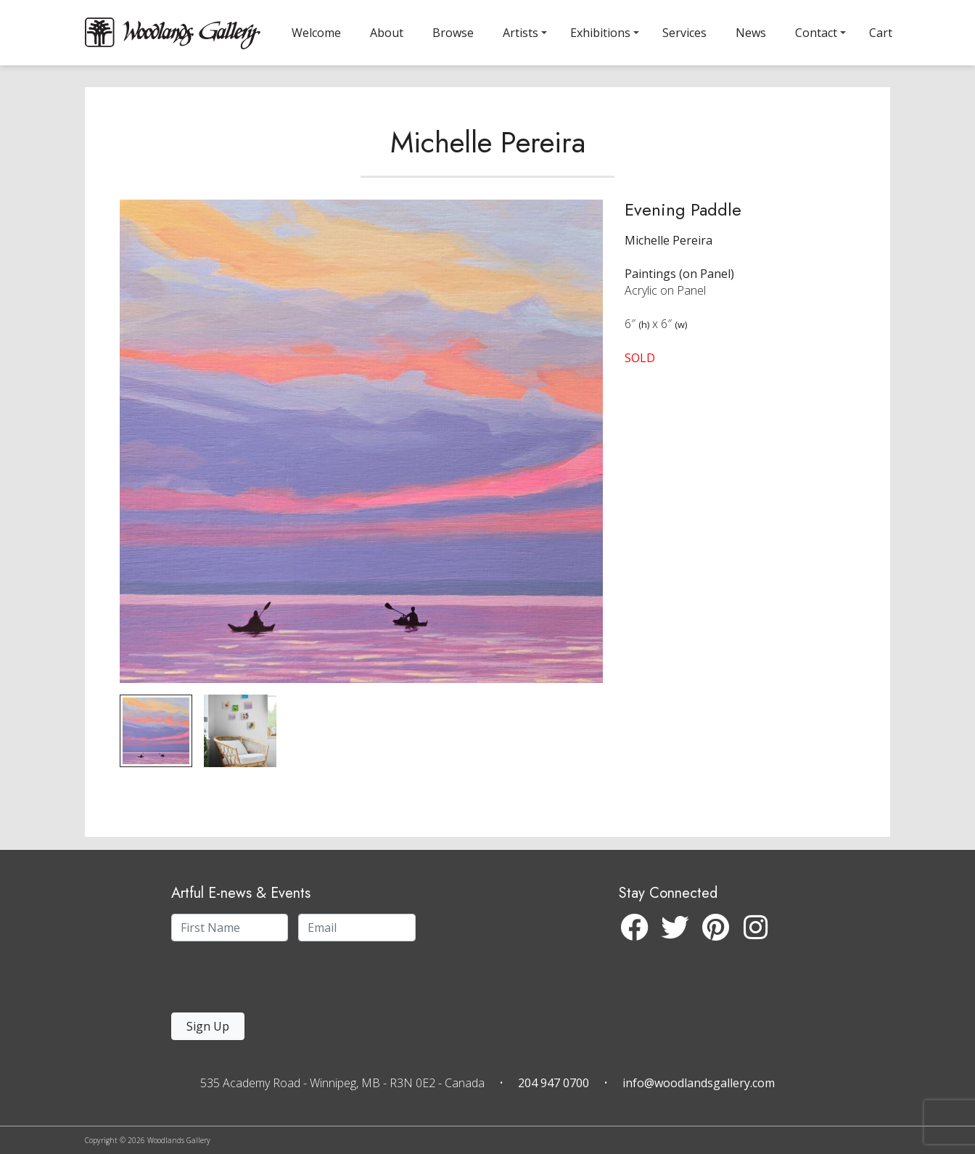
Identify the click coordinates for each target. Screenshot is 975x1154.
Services (684, 33)
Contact (816, 33)
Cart (880, 33)
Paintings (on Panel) (679, 287)
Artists (520, 33)
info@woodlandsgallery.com (698, 1083)
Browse (453, 33)
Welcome (316, 33)
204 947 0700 (553, 1083)
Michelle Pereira (487, 155)
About (386, 33)
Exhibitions (600, 33)
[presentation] (260, 981)
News (751, 33)
